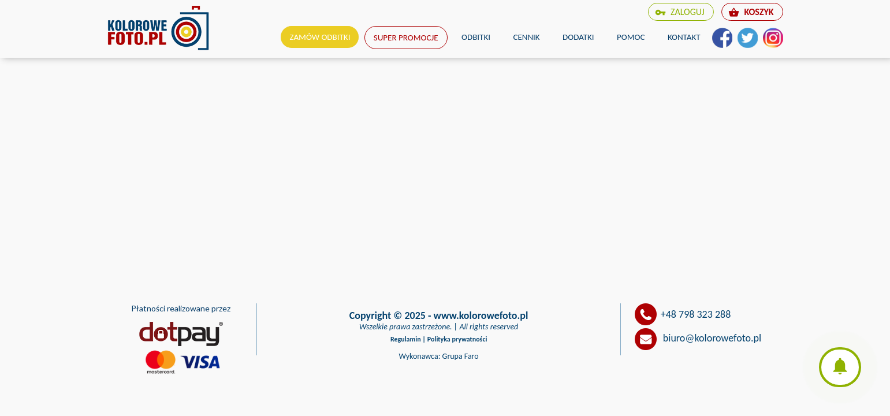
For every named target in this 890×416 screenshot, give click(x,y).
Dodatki (578, 37)
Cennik (526, 37)
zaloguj (680, 12)
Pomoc (631, 37)
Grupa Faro (460, 356)
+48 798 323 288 (696, 314)
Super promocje (406, 37)
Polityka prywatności (457, 339)
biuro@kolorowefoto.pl (712, 338)
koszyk (750, 12)
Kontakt (684, 37)
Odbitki (475, 37)
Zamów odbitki (319, 37)
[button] (840, 367)
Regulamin (405, 339)
